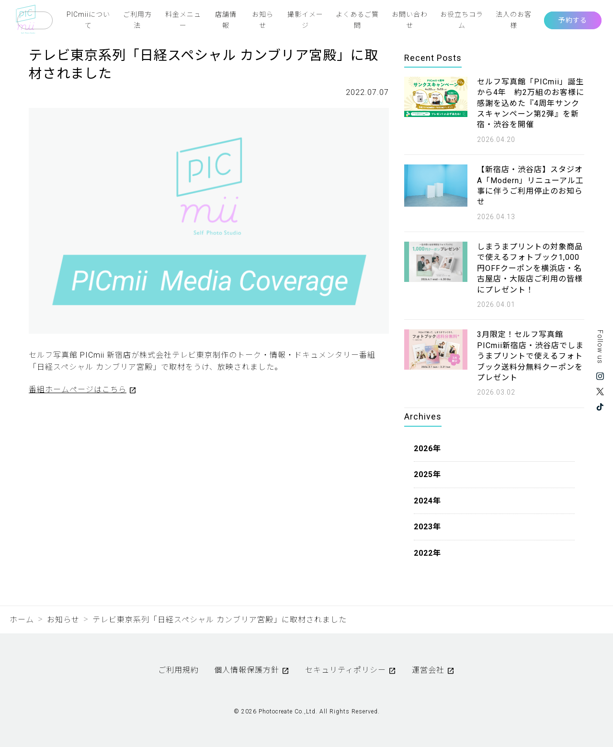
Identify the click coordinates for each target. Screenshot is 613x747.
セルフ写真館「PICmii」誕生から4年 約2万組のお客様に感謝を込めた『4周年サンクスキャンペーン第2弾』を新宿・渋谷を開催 (530, 103)
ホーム (22, 619)
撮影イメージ (305, 20)
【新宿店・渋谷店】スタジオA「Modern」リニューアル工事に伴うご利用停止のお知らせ (530, 185)
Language (35, 20)
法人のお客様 (514, 20)
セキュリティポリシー (345, 670)
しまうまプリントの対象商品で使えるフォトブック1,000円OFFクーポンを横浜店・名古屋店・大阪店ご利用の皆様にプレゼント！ (530, 268)
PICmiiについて (88, 20)
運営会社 (428, 670)
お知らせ (262, 20)
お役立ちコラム (461, 20)
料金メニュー (183, 20)
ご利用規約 (178, 670)
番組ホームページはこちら (77, 389)
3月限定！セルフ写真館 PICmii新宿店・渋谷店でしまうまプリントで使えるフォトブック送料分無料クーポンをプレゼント (530, 356)
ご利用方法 (137, 20)
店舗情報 (226, 20)
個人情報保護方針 (246, 670)
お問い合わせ (410, 20)
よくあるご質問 (357, 20)
